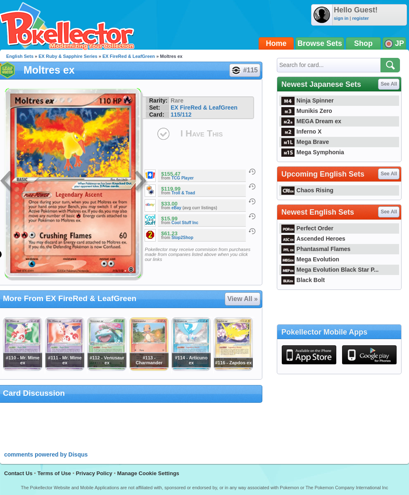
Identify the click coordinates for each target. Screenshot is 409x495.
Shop (363, 43)
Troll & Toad (183, 193)
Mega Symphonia (312, 152)
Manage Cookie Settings (148, 473)
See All (388, 84)
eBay (176, 208)
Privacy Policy (94, 473)
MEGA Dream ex (311, 121)
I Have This (202, 133)
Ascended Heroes (313, 238)
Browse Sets (319, 43)
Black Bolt (303, 280)
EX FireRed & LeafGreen (128, 56)
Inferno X (301, 131)
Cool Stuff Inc (184, 222)
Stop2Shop (182, 237)
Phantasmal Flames (315, 249)
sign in (341, 18)
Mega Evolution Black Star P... (330, 269)
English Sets (19, 56)
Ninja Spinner (307, 100)
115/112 (181, 114)
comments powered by (46, 454)
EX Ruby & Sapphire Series (67, 56)
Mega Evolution (310, 259)
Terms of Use (54, 473)
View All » (242, 298)
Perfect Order (307, 228)
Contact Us (18, 473)
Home (276, 43)
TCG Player (182, 178)
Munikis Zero (306, 111)
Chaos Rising (307, 190)
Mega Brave (305, 142)
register (360, 18)
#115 (244, 70)
